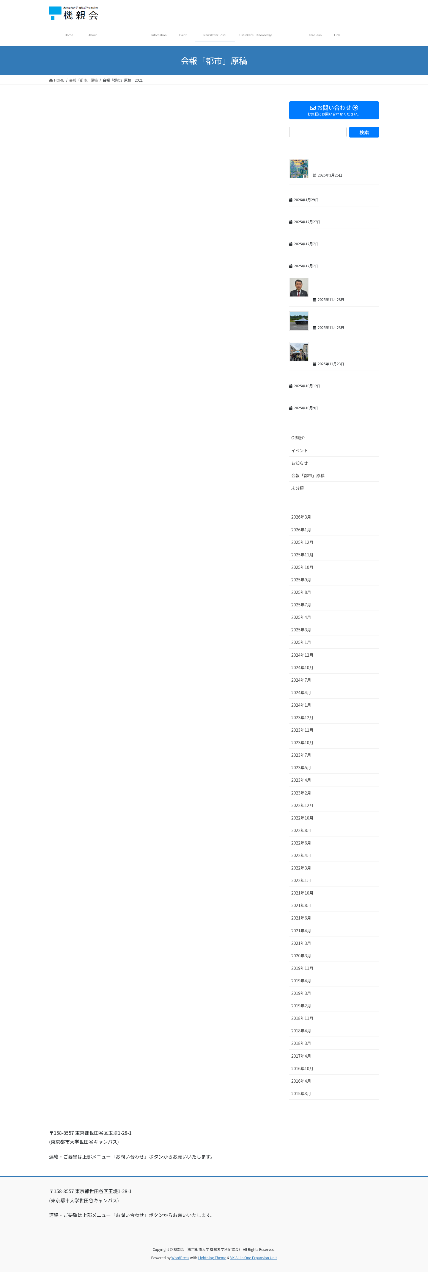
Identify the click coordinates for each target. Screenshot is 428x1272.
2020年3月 (301, 956)
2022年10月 (302, 818)
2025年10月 (302, 567)
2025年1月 (301, 642)
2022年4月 (301, 855)
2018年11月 (302, 1018)
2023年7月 (301, 755)
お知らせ (299, 463)
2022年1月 (301, 880)
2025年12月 (302, 542)
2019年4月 (301, 981)
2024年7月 (301, 680)
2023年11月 (302, 730)
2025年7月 (301, 605)
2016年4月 (301, 1081)
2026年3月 (301, 517)
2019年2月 (301, 1006)
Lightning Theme (212, 1257)
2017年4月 (301, 1056)
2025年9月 (301, 580)
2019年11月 (302, 968)
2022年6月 (301, 843)
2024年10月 (302, 667)
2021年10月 (302, 893)
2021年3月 (301, 943)
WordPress (180, 1257)
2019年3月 (301, 993)
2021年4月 (301, 931)
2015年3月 (301, 1093)
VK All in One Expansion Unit (253, 1257)
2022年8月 (301, 830)
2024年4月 (301, 692)
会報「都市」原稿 (308, 475)
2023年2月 (301, 793)
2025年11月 (302, 555)
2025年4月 (301, 617)
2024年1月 (301, 705)
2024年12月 (302, 655)
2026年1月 (301, 530)
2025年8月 (301, 592)
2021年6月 (301, 918)
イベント (299, 450)
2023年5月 (301, 767)
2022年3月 (301, 868)
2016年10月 (302, 1068)
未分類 (297, 488)
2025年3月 (301, 630)
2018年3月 (301, 1043)
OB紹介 (298, 438)
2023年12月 (302, 717)
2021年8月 (301, 905)
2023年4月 (301, 780)
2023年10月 (302, 742)
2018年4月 (301, 1031)
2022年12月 (302, 805)
